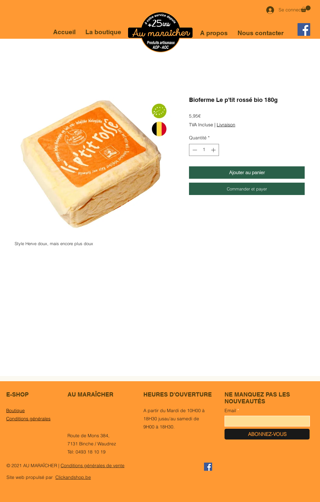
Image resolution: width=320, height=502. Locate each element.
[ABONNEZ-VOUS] (267, 434)
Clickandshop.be (73, 477)
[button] (306, 9)
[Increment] (214, 150)
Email (230, 410)
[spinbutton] (204, 150)
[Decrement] (194, 150)
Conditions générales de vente (92, 465)
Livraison (226, 125)
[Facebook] (304, 29)
